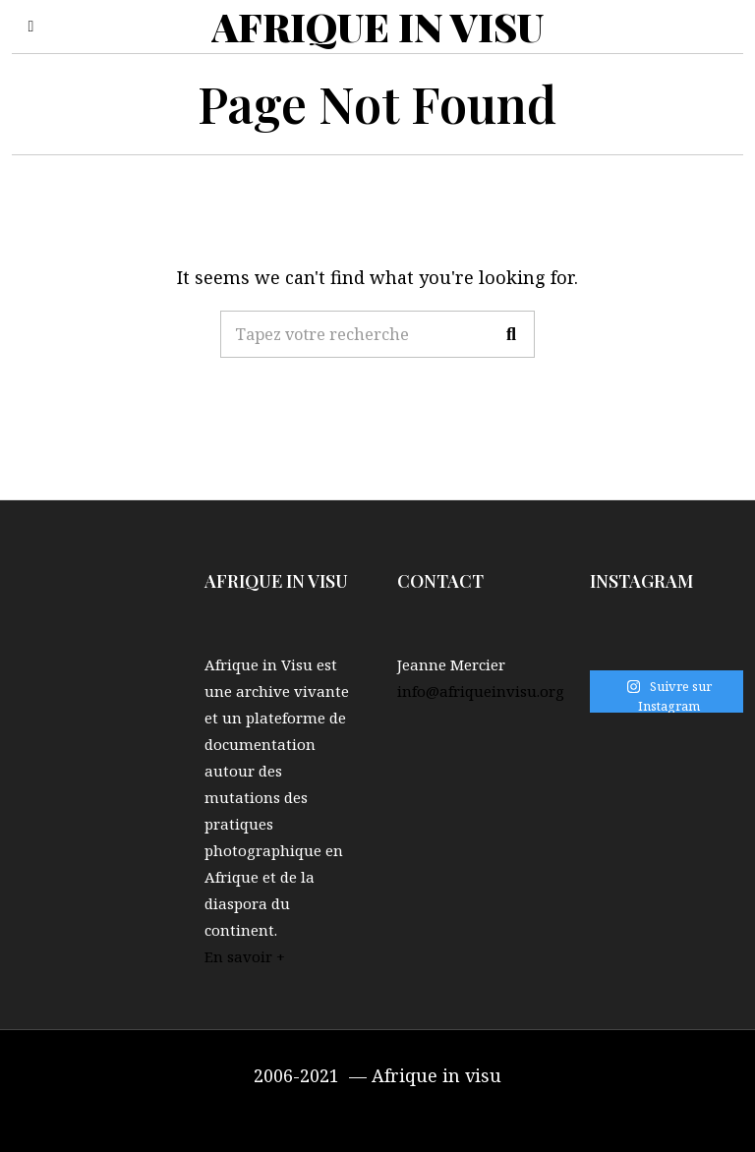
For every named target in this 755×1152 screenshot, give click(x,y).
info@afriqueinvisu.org (480, 691)
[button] (511, 334)
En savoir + (244, 956)
